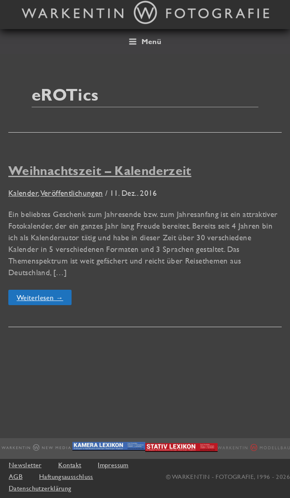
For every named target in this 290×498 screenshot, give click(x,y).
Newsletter (25, 465)
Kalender (23, 192)
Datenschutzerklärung (40, 488)
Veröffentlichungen (72, 192)
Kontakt (70, 465)
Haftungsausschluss (66, 476)
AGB (15, 476)
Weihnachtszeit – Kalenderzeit (99, 170)
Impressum (113, 465)
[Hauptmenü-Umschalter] (145, 41)
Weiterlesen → (39, 299)
